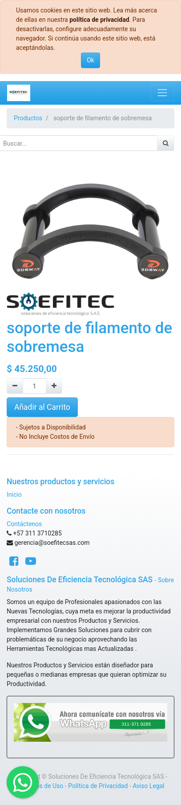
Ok (90, 60)
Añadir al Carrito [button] (42, 407)
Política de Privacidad (98, 785)
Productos (28, 118)
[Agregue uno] (54, 386)
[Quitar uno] (15, 386)
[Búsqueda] (165, 143)
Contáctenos (24, 523)
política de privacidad (99, 19)
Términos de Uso (39, 785)
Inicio (14, 494)
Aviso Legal (149, 785)
